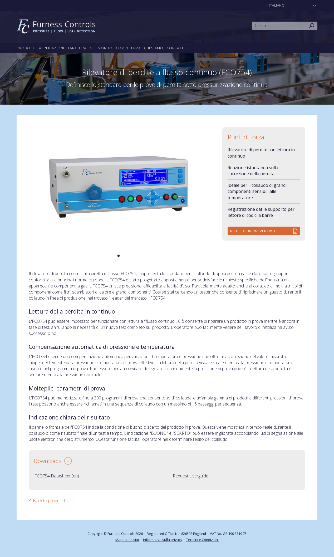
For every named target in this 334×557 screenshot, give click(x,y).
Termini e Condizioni (202, 539)
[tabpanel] (118, 187)
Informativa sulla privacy (162, 539)
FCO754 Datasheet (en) (57, 476)
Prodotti (26, 48)
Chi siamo (153, 48)
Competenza (128, 48)
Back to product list (51, 501)
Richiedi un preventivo (252, 230)
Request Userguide (190, 476)
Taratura (77, 48)
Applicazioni (51, 48)
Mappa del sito (127, 539)
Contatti (176, 48)
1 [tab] (118, 256)
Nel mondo (101, 48)
